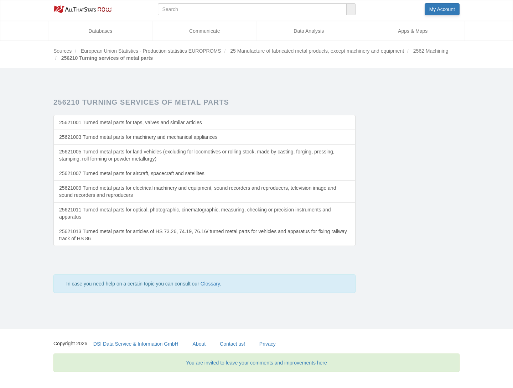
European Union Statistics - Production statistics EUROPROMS (150, 51)
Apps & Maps (413, 31)
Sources (62, 51)
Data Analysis (309, 31)
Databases (100, 31)
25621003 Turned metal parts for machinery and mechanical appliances (138, 137)
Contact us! (232, 344)
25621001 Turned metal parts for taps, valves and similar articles (130, 122)
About (199, 344)
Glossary (210, 284)
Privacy (267, 344)
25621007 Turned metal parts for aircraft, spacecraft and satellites (131, 173)
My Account (442, 9)
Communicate (204, 31)
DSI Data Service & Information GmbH (135, 344)
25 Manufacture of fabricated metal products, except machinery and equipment (316, 51)
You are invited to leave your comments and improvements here (256, 363)
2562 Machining (430, 51)
